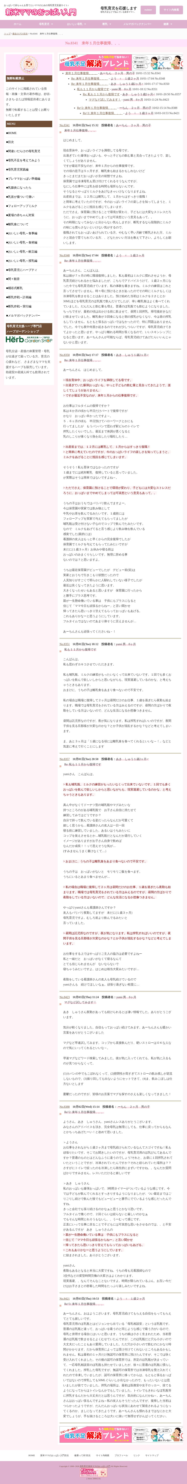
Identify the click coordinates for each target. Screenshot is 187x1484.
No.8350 (65, 354)
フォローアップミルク (22, 205)
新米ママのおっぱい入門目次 (54, 1455)
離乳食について (18, 224)
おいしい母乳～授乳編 (22, 260)
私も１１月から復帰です (93, 89)
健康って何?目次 (82, 1455)
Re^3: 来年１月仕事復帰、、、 (103, 113)
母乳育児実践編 (18, 169)
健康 (166, 24)
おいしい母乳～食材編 (22, 242)
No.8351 (65, 644)
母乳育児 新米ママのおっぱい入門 (95, 1466)
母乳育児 (44, 24)
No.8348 (65, 255)
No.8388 (65, 1106)
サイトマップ (152, 1455)
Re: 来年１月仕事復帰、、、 (89, 78)
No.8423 (65, 997)
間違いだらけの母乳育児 (24, 151)
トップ (7, 33)
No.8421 (65, 1298)
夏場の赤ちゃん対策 (21, 215)
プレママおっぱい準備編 (24, 178)
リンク (136, 1455)
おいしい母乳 (74, 24)
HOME (12, 133)
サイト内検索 (171, 9)
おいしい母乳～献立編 (22, 251)
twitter (148, 9)
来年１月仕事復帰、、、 (81, 73)
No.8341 (65, 125)
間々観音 (14, 278)
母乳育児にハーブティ (22, 269)
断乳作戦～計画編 (19, 297)
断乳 (105, 24)
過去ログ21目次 (20, 33)
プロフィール (121, 1455)
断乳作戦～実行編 (19, 306)
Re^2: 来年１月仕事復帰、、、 (97, 107)
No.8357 (65, 759)
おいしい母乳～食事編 (22, 233)
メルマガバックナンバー (137, 24)
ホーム (17, 24)
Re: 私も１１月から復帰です (101, 94)
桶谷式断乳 (15, 288)
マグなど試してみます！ (105, 99)
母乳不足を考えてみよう (24, 160)
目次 (11, 142)
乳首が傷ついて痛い (21, 196)
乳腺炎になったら (19, 187)
